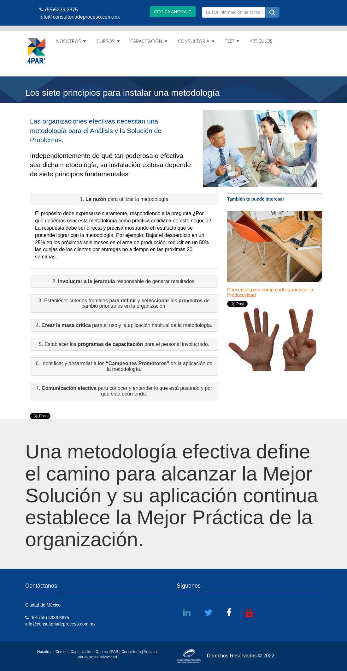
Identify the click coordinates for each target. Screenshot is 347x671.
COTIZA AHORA (172, 11)
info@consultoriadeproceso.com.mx (60, 623)
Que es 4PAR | (108, 652)
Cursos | (62, 652)
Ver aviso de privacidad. (98, 657)
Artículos (151, 652)
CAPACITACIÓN (149, 41)
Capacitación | (82, 652)
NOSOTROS (71, 41)
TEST (232, 41)
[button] (124, 199)
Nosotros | (45, 652)
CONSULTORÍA (196, 41)
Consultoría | (132, 652)
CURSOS (108, 41)
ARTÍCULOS (261, 41)
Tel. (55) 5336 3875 (47, 617)
